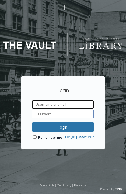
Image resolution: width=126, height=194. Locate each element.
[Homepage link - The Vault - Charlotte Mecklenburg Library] (63, 54)
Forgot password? (79, 157)
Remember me (50, 158)
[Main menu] (63, 5)
